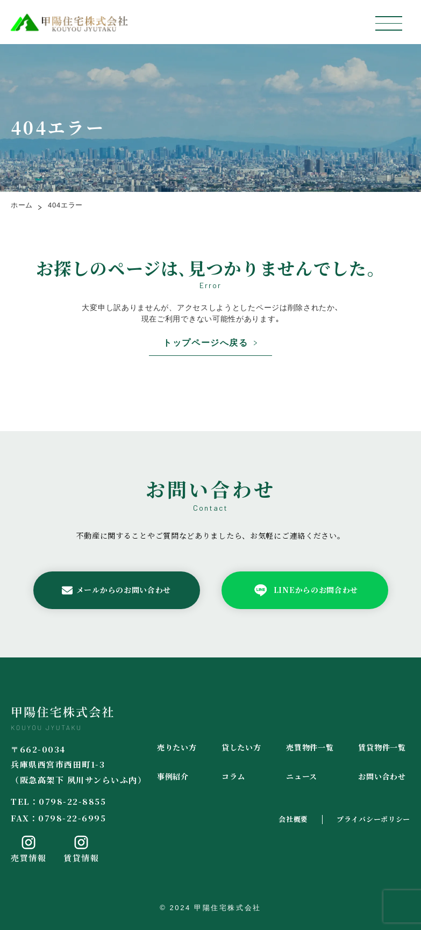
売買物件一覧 (309, 747)
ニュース (301, 776)
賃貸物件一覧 (381, 747)
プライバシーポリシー (373, 819)
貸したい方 (241, 747)
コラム (233, 776)
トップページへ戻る (205, 342)
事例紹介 (173, 776)
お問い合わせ (381, 776)
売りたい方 (177, 747)
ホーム (22, 205)
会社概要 (293, 819)
